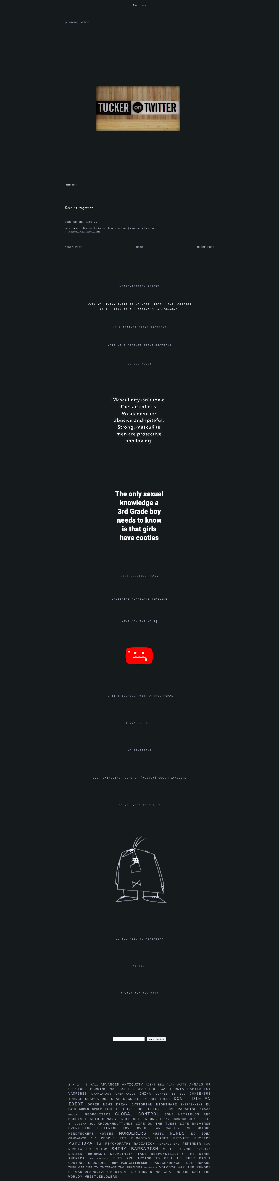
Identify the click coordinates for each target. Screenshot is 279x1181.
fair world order (86, 1109)
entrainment (193, 1104)
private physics (192, 1138)
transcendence (167, 1163)
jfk (194, 1119)
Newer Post (73, 247)
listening (110, 1128)
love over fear (118, 228)
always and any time (140, 993)
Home (139, 247)
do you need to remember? (140, 938)
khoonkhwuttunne (117, 1124)
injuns (151, 1119)
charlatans (103, 1093)
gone (171, 1114)
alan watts (178, 1084)
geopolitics (100, 1114)
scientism (98, 1149)
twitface (109, 1167)
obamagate (79, 1138)
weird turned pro (144, 1172)
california (174, 1089)
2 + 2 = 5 (79, 1084)
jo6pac (205, 1119)
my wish (139, 966)
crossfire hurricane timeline (139, 598)
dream (123, 1105)
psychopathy (119, 1144)
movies (109, 1134)
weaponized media (142, 228)
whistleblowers (101, 1177)
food (141, 1109)
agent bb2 (156, 1084)
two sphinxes (131, 1167)
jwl (93, 1124)
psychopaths (86, 1143)
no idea (201, 1134)
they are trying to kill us (149, 1158)
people (110, 1138)
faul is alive (120, 1109)
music (161, 1134)
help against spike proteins (139, 327)
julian (82, 1124)
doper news (102, 1105)
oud (96, 1138)
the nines (139, 5)
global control (140, 1114)
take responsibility (162, 1154)
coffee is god (173, 1093)
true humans (197, 1163)
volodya (168, 1167)
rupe (207, 1144)
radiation (146, 1144)
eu (208, 1105)
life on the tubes (94, 228)
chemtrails (127, 1093)
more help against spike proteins (139, 345)
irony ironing (174, 1119)
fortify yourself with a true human (139, 696)
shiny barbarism (137, 1149)
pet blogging (137, 1138)
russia (77, 1149)
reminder (193, 1144)
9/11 (95, 1084)
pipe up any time (78, 222)
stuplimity (124, 1154)
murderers (136, 1133)
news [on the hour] (139, 621)
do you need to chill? (139, 805)
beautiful (149, 1089)
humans (110, 1119)
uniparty (151, 1167)
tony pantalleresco (130, 1163)
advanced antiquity (123, 1085)
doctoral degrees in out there (138, 1099)
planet (164, 1138)
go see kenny (139, 364)
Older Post (205, 247)
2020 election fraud (140, 576)
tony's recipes (140, 723)
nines (180, 1133)
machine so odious (188, 1128)
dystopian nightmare (156, 1105)
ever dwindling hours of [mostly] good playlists (139, 778)
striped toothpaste (89, 1154)
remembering (170, 1144)
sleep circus (180, 1149)
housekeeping (139, 750)
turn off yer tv (84, 1167)
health (93, 1119)
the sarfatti (101, 1158)
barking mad (105, 1089)
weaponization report (139, 286)
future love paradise (174, 1109)
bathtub (128, 1089)
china (148, 1094)
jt (71, 1124)
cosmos (93, 1099)
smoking (204, 1149)
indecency (131, 1119)
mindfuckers (84, 1134)
